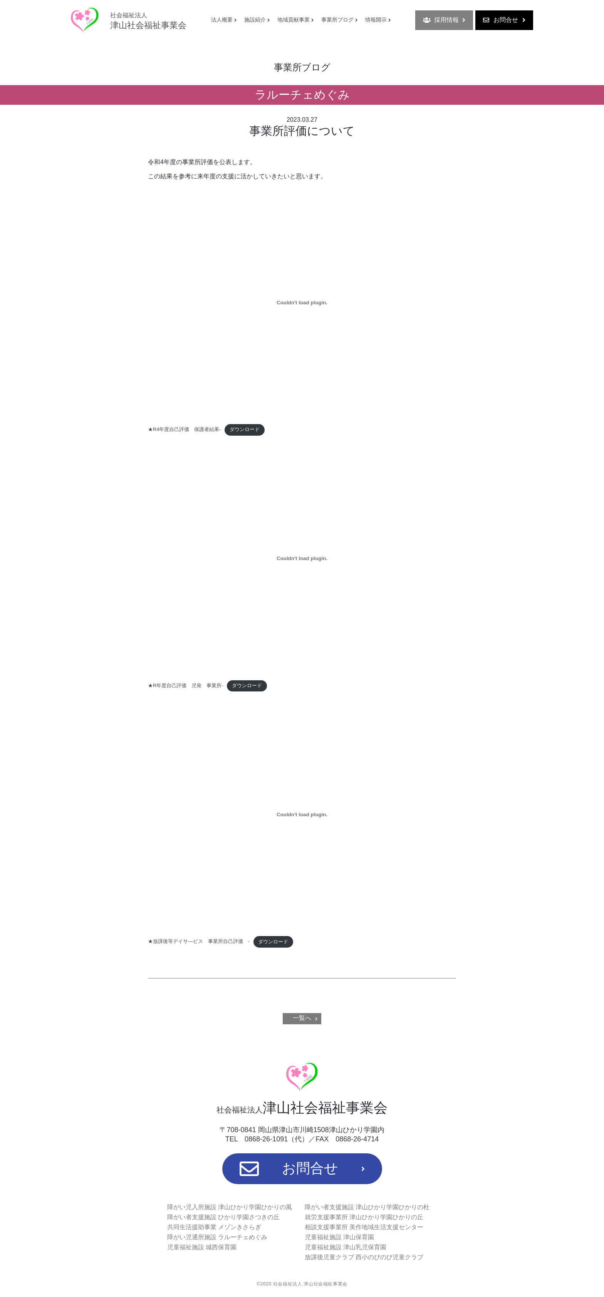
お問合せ (504, 20)
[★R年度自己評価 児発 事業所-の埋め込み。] (302, 558)
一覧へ (302, 1018)
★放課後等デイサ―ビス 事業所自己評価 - (199, 942)
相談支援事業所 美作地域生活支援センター (364, 1227)
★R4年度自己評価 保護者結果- (184, 429)
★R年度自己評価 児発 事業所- (185, 685)
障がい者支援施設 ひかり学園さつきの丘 (223, 1217)
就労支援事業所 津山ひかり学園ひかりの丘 (364, 1217)
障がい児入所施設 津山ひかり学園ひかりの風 (229, 1207)
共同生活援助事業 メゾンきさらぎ (214, 1227)
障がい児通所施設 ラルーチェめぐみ (217, 1237)
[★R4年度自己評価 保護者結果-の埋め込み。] (302, 302)
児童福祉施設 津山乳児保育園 (345, 1247)
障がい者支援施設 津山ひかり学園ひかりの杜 (367, 1207)
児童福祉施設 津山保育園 (339, 1237)
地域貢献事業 (293, 20)
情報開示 (376, 20)
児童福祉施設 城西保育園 (202, 1247)
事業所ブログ (337, 20)
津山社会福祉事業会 (148, 21)
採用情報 (444, 20)
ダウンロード (245, 429)
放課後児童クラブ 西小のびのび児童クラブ (364, 1257)
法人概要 (222, 20)
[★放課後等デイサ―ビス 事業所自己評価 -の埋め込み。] (302, 814)
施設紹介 (255, 20)
